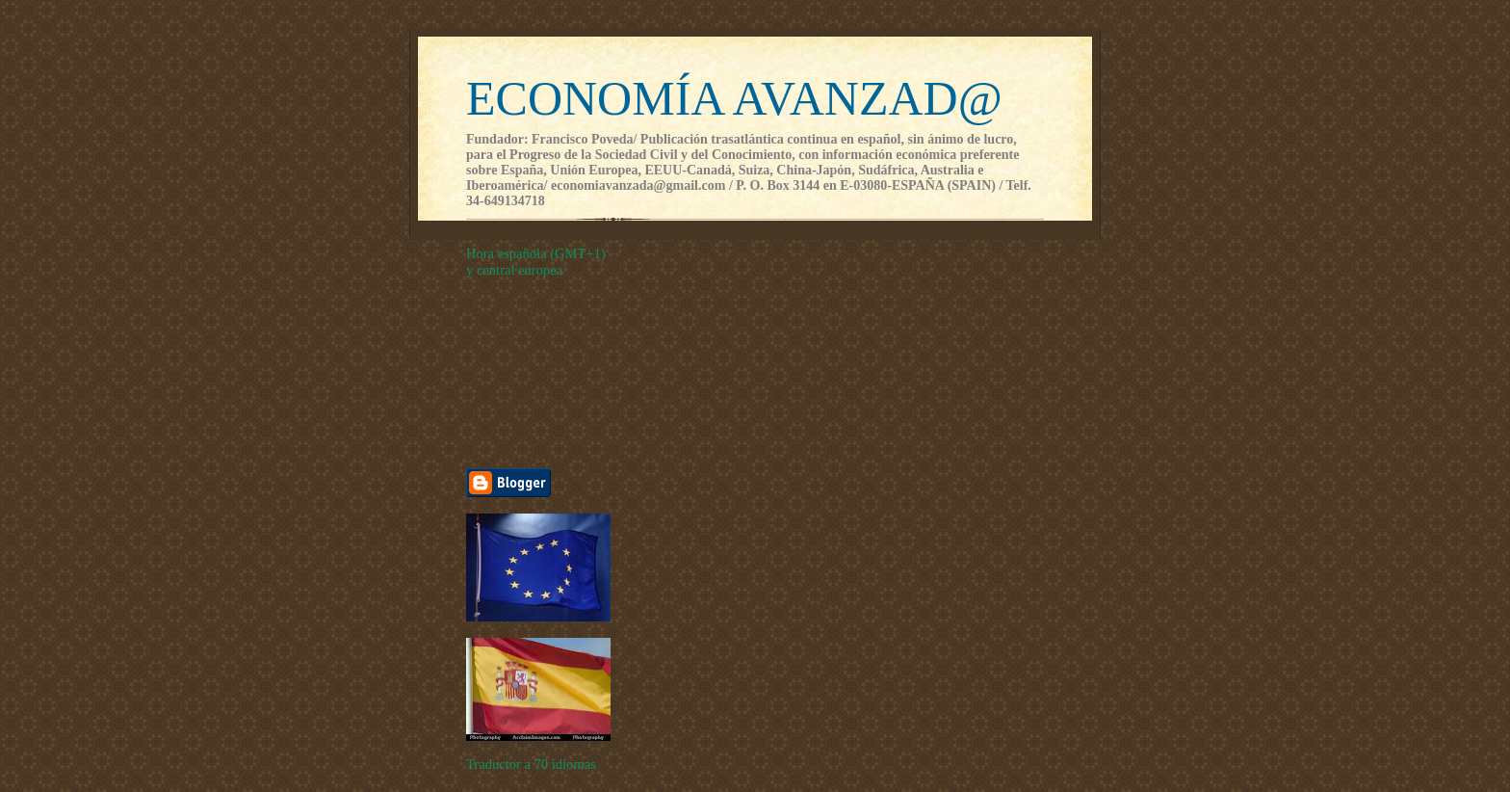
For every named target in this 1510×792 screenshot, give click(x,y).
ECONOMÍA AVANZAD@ (734, 98)
